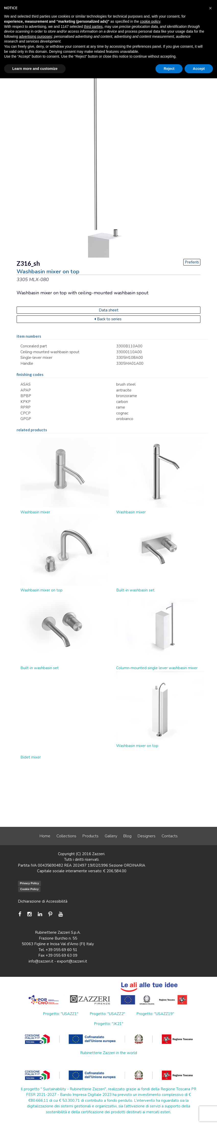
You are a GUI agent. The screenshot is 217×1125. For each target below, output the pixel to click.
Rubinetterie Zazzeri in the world (108, 1052)
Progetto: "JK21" (108, 1023)
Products (90, 836)
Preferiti (192, 262)
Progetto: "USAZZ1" (60, 1013)
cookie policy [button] (150, 21)
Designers (146, 836)
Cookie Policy (29, 889)
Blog (127, 836)
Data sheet (108, 310)
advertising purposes (35, 36)
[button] (210, 8)
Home (45, 836)
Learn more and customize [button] (34, 69)
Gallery (111, 836)
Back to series (108, 319)
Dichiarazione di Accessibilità (42, 901)
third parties (93, 26)
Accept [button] (199, 69)
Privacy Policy (29, 883)
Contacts (170, 836)
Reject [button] (169, 69)
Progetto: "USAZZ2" (107, 1013)
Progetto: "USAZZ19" (155, 1013)
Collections (66, 836)
